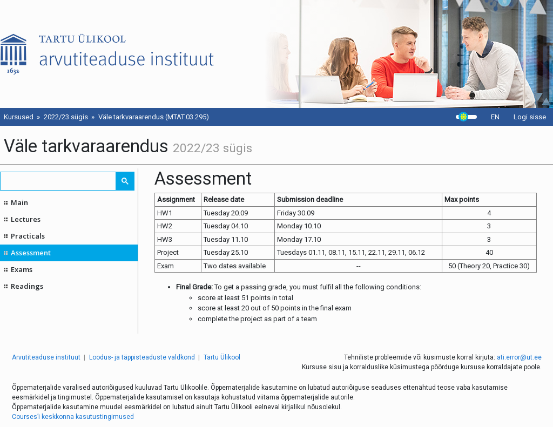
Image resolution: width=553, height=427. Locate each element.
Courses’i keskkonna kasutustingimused (73, 417)
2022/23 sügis (66, 117)
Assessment (31, 252)
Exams (21, 269)
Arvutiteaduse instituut (46, 357)
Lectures (26, 219)
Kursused (18, 117)
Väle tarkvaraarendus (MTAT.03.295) (153, 117)
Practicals (28, 236)
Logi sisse (530, 117)
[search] (58, 181)
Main (19, 202)
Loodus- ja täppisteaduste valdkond (142, 357)
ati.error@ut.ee (519, 357)
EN (495, 117)
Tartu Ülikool (222, 357)
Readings (27, 286)
